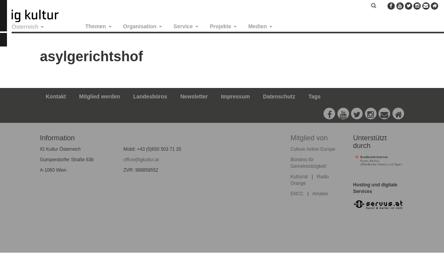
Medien (260, 26)
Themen (98, 26)
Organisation (142, 26)
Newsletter (194, 96)
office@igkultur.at (141, 159)
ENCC (297, 193)
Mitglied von (309, 138)
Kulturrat (299, 176)
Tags (314, 96)
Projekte (223, 26)
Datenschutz (279, 96)
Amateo (320, 193)
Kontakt (56, 96)
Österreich (28, 26)
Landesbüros (150, 96)
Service (186, 26)
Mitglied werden (99, 96)
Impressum (235, 96)
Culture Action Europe (313, 149)
